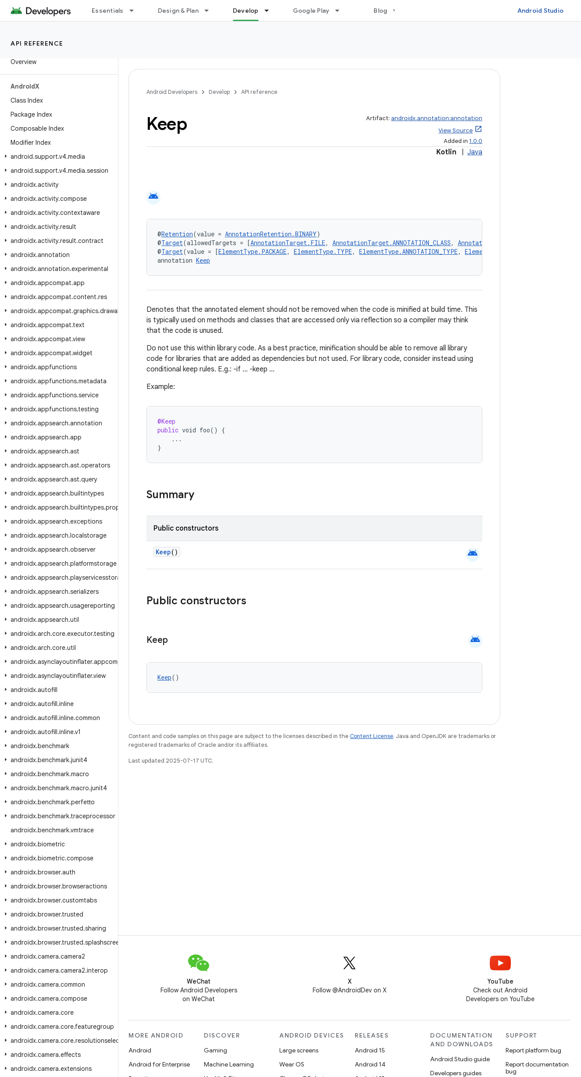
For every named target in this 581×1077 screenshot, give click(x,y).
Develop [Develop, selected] (246, 10)
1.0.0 (475, 141)
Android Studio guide (460, 1059)
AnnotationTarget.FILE (287, 243)
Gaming (215, 1050)
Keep (203, 260)
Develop (219, 92)
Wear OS (291, 1064)
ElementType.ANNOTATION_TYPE (408, 251)
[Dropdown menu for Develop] (270, 10)
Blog (380, 10)
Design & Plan (178, 10)
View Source (455, 130)
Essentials (108, 10)
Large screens (298, 1050)
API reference (37, 43)
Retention (177, 234)
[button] (57, 157)
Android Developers (171, 92)
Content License (371, 736)
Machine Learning (229, 1064)
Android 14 (370, 1064)
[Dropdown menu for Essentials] (135, 10)
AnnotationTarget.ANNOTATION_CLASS (391, 243)
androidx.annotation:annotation (436, 118)
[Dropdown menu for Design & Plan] (210, 10)
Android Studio (540, 10)
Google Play (311, 10)
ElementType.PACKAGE (252, 251)
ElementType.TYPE (323, 251)
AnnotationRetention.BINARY (271, 234)
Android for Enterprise (159, 1064)
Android (139, 1050)
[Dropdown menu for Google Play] (341, 10)
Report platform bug (533, 1050)
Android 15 (370, 1050)
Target (172, 243)
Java (474, 152)
